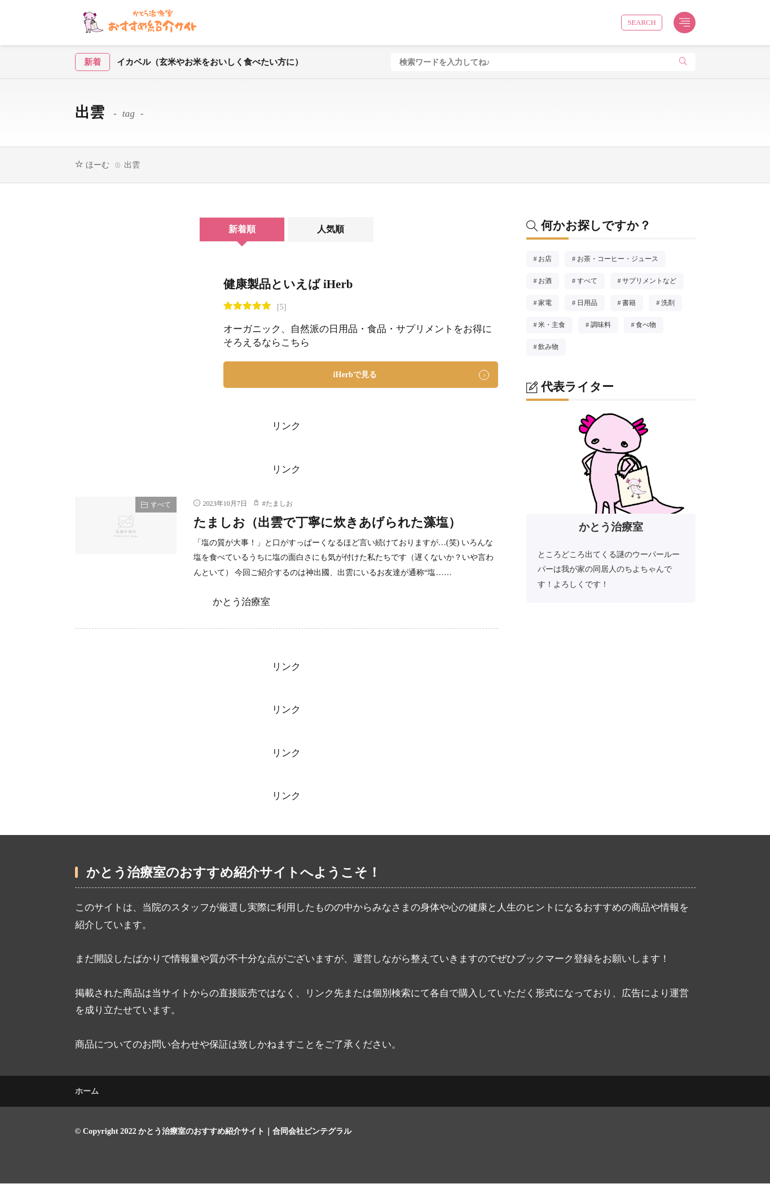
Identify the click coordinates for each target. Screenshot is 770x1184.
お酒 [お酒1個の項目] (548, 282)
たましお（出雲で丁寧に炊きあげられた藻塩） (333, 522)
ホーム (87, 1091)
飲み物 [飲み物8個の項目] (552, 348)
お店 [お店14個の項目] (548, 260)
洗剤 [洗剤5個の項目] (671, 304)
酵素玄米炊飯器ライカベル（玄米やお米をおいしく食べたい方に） (220, 62)
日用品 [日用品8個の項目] (591, 304)
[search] (683, 62)
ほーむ (97, 164)
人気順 (333, 229)
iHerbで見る (355, 374)
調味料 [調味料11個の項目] (604, 326)
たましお (279, 504)
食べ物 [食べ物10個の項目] (649, 326)
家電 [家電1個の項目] (548, 304)
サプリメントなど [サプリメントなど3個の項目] (653, 282)
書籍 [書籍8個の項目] (632, 304)
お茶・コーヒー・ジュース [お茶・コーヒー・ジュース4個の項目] (621, 260)
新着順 (240, 229)
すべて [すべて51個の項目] (591, 282)
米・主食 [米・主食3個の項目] (555, 326)
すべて (161, 505)
